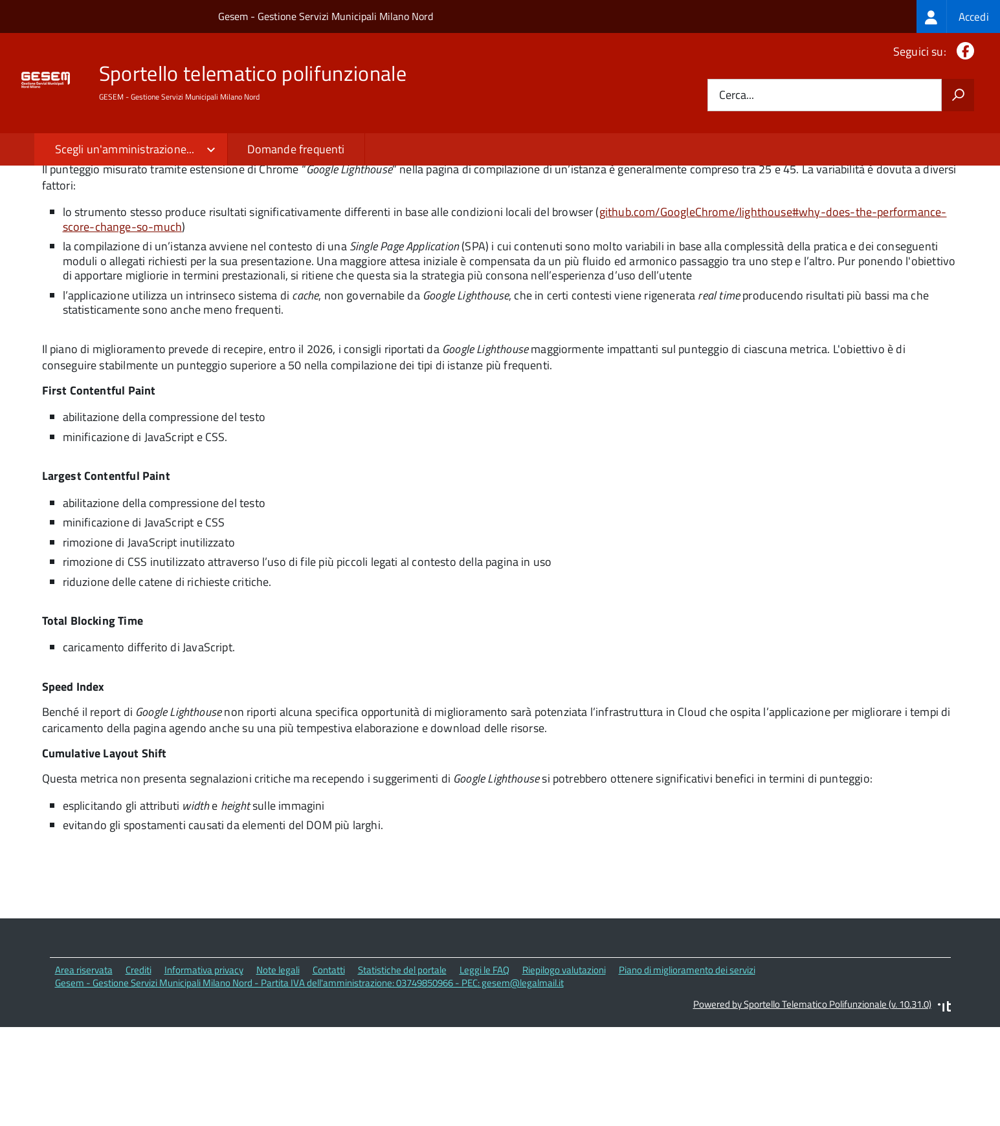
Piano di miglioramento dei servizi (687, 1070)
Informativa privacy (203, 1070)
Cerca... (736, 95)
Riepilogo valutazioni (564, 1070)
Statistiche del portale (402, 1070)
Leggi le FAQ (484, 1070)
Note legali (278, 1070)
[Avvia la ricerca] (958, 95)
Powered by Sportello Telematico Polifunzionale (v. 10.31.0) (812, 1104)
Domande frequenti (296, 149)
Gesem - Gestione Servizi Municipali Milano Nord (325, 16)
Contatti (329, 1070)
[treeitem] (958, 16)
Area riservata (84, 1070)
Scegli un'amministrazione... (125, 149)
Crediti (138, 1070)
